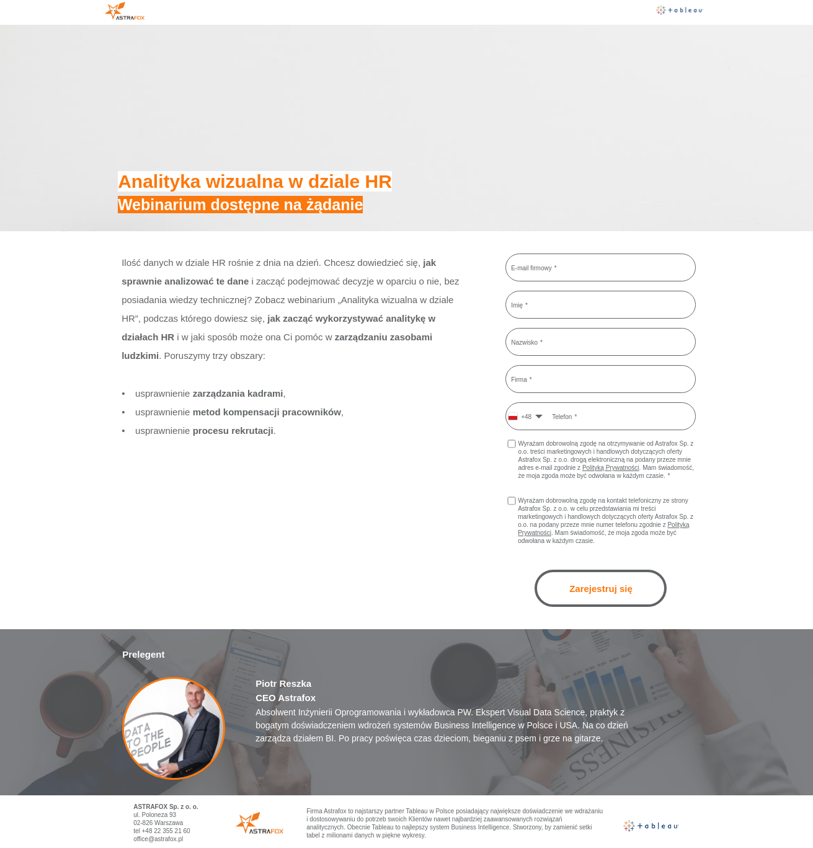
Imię (517, 304)
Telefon (562, 416)
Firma (519, 379)
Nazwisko (524, 341)
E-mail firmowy (531, 267)
